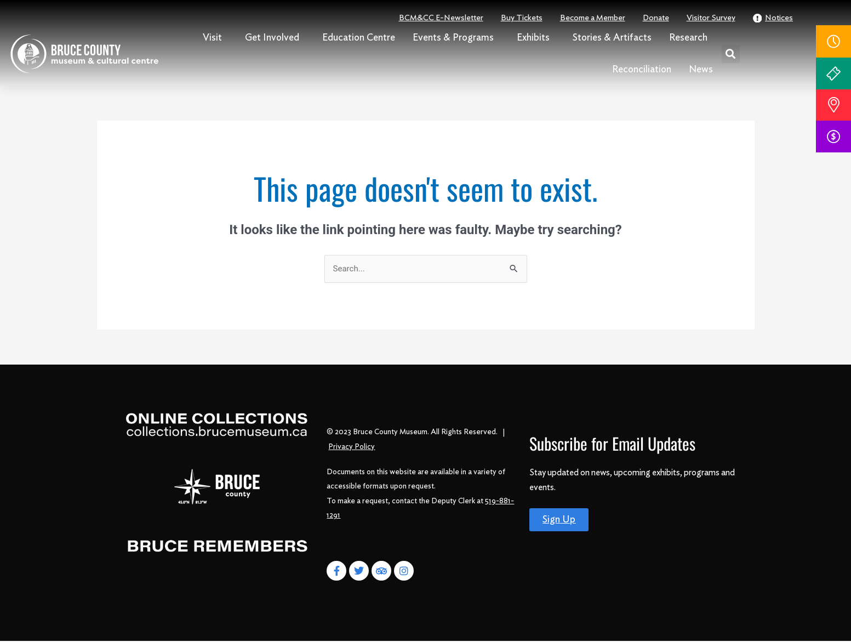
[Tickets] (833, 73)
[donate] (833, 136)
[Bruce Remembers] (217, 548)
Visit (215, 37)
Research (691, 37)
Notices (773, 18)
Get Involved (275, 37)
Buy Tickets (521, 18)
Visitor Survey (711, 18)
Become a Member (592, 18)
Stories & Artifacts (612, 38)
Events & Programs (456, 37)
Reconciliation (641, 70)
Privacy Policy (351, 447)
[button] (731, 54)
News (701, 70)
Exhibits (536, 37)
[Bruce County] (217, 487)
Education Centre (358, 38)
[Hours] (833, 41)
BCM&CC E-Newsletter (441, 18)
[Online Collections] (217, 425)
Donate (656, 18)
